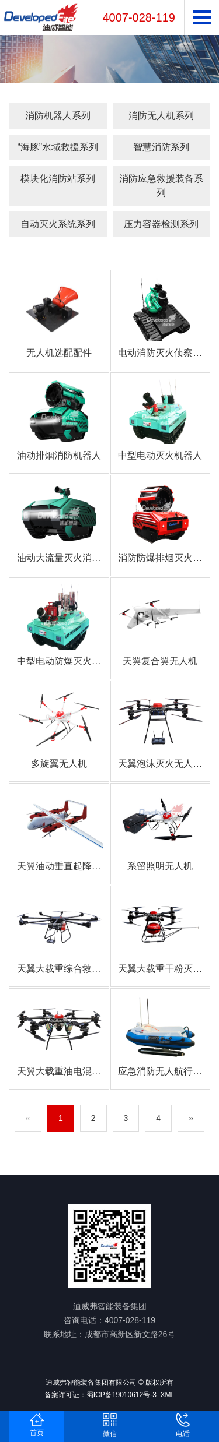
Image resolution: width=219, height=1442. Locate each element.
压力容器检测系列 (161, 224)
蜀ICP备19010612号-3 (121, 1395)
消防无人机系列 (161, 116)
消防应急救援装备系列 (161, 186)
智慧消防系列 (161, 147)
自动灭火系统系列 (57, 224)
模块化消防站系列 (57, 179)
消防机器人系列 (58, 116)
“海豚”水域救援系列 (57, 147)
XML (168, 1395)
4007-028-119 (138, 17)
